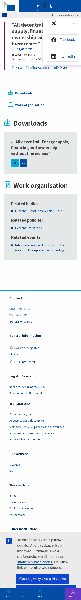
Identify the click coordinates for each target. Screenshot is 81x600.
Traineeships (17, 502)
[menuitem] (63, 23)
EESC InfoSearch (23, 362)
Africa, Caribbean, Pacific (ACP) (48, 68)
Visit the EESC (18, 315)
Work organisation (29, 105)
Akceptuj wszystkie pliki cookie (42, 579)
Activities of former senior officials (31, 433)
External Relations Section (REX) (39, 211)
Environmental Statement (25, 393)
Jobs (12, 496)
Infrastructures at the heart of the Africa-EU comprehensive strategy (40, 248)
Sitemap (14, 465)
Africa (19, 68)
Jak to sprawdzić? (64, 15)
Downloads (24, 93)
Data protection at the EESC (27, 387)
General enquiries (20, 321)
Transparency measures (25, 414)
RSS (11, 471)
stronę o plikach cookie (35, 562)
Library (13, 354)
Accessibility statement (24, 439)
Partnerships (17, 515)
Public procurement (22, 508)
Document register (24, 348)
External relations (28, 228)
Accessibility (51, 6)
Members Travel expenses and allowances (36, 427)
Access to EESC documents (27, 421)
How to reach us (19, 309)
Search (41, 596)
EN (23, 163)
